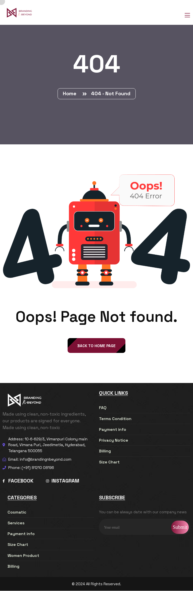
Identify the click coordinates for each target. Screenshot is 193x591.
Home (71, 93)
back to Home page (96, 346)
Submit (180, 527)
